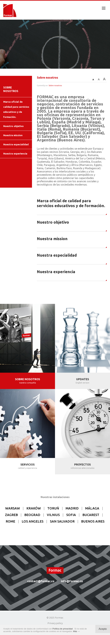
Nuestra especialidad (16, 144)
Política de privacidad (62, 628)
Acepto (103, 628)
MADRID (72, 508)
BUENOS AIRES (92, 521)
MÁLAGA (92, 508)
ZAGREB (11, 515)
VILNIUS (53, 515)
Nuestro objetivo (13, 126)
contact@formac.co (40, 581)
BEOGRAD (32, 515)
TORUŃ (53, 508)
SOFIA (71, 515)
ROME (10, 521)
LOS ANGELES (32, 521)
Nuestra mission (13, 135)
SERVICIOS (27, 464)
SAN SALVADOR (62, 521)
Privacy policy (55, 623)
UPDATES (82, 379)
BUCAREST (90, 515)
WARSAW (12, 508)
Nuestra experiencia (15, 153)
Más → (76, 631)
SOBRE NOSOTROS (27, 379)
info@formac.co (72, 581)
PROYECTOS (82, 464)
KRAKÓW (33, 508)
